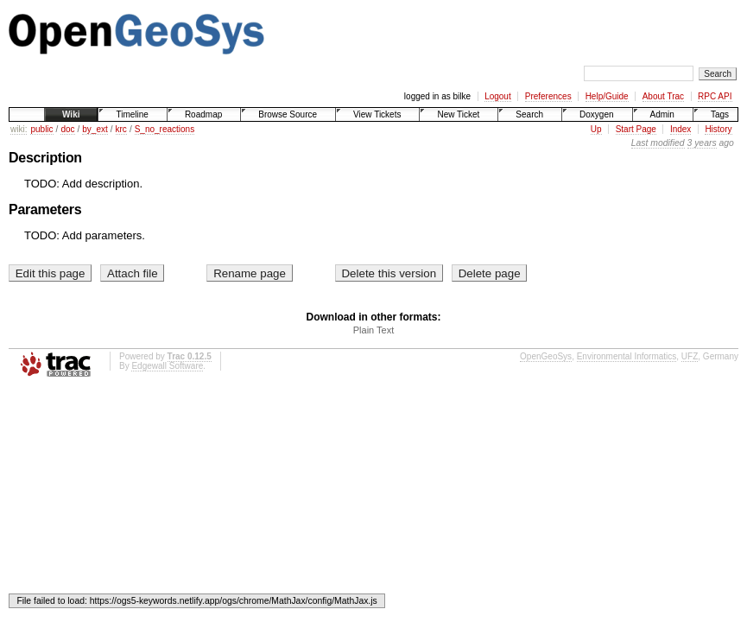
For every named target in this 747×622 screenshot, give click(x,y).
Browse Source (287, 114)
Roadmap (203, 114)
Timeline (132, 114)
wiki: (18, 129)
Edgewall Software (167, 366)
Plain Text (374, 330)
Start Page (636, 129)
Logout (497, 96)
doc (67, 129)
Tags (720, 114)
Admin (662, 114)
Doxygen (596, 114)
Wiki (70, 114)
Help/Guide (607, 96)
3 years (702, 143)
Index (680, 129)
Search (529, 114)
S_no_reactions (165, 129)
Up (596, 129)
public (41, 129)
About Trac (663, 96)
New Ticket (458, 114)
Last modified (658, 143)
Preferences (548, 96)
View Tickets (377, 114)
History (718, 129)
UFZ (689, 356)
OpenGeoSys (546, 356)
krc (121, 129)
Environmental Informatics (627, 356)
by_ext (94, 129)
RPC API (714, 96)
